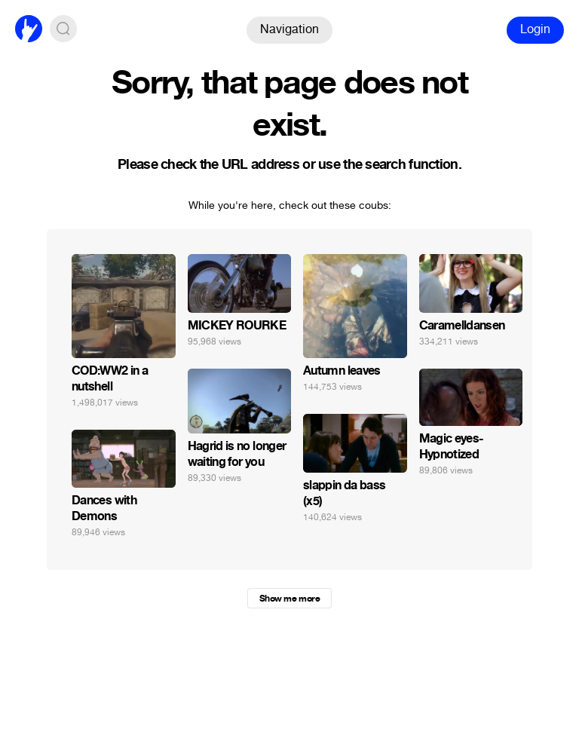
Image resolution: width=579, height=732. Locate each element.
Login (535, 29)
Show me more (289, 599)
